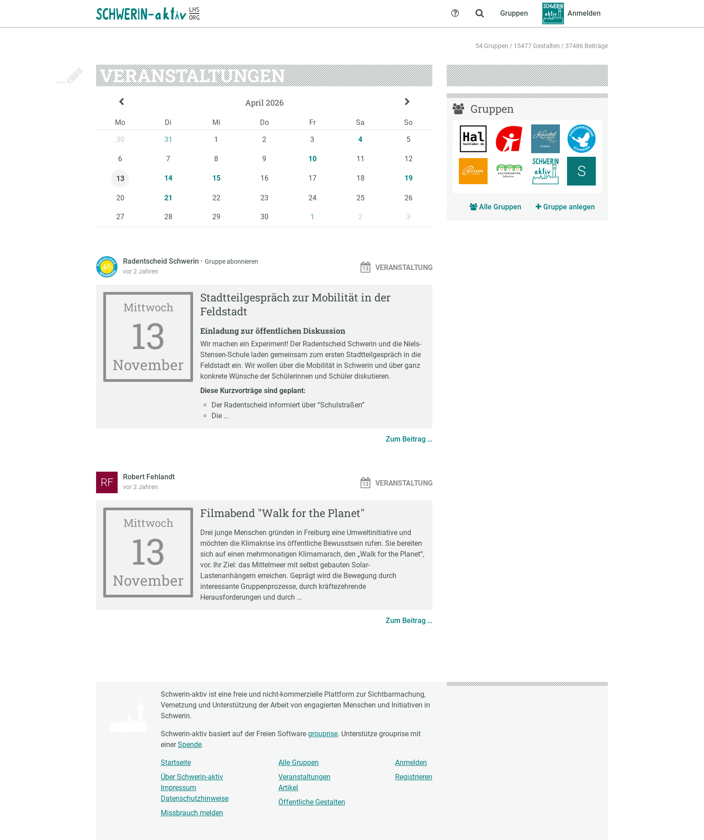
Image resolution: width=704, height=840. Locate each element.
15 (216, 178)
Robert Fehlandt (149, 477)
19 (409, 178)
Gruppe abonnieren (231, 261)
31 (168, 139)
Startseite (176, 762)
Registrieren (413, 777)
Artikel (288, 787)
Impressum (178, 787)
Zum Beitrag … (409, 439)
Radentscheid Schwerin (162, 261)
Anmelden (411, 762)
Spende (190, 744)
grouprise (323, 733)
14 (168, 178)
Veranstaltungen (304, 777)
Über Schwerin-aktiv (192, 777)
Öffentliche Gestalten (311, 802)
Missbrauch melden (192, 813)
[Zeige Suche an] (479, 13)
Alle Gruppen (495, 207)
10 (312, 159)
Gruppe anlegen (565, 207)
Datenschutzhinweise (195, 798)
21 (168, 198)
